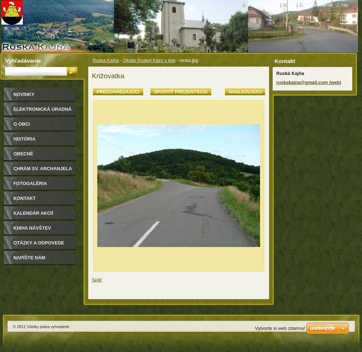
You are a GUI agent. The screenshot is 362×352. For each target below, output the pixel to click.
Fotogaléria (30, 183)
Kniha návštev (32, 228)
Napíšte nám (29, 257)
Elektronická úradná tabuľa (42, 111)
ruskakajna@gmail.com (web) (308, 82)
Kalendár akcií (33, 213)
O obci (21, 124)
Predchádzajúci (118, 92)
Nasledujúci (245, 92)
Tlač (291, 5)
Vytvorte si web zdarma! (280, 328)
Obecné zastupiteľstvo (34, 156)
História (24, 139)
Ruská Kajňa (106, 60)
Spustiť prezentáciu (181, 92)
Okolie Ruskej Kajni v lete (149, 60)
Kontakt (24, 198)
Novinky (23, 94)
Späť (97, 279)
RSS (345, 5)
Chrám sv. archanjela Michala (42, 171)
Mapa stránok (318, 5)
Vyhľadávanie (23, 61)
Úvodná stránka (263, 5)
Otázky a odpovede (38, 243)
